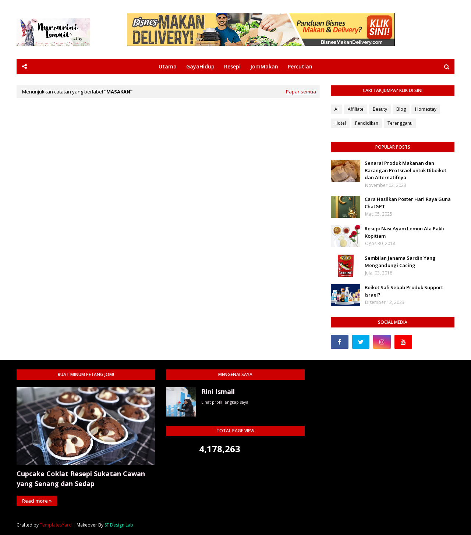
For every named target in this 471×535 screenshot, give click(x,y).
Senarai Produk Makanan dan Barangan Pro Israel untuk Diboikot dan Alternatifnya (405, 170)
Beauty (380, 109)
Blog (401, 109)
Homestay (425, 109)
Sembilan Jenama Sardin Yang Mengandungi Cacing (400, 262)
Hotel (340, 123)
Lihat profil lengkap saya (224, 402)
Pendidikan (366, 123)
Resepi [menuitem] (232, 66)
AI (336, 109)
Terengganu (399, 123)
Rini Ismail (218, 391)
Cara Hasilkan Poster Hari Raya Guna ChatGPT (408, 203)
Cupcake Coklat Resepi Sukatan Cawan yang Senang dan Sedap (81, 478)
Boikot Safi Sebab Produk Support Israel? (404, 291)
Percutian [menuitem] (300, 66)
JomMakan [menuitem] (264, 66)
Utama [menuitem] (168, 66)
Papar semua (301, 91)
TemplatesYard (56, 525)
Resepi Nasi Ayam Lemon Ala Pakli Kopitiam (404, 232)
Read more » (37, 500)
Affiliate (356, 109)
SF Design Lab (119, 525)
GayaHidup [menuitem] (200, 66)
